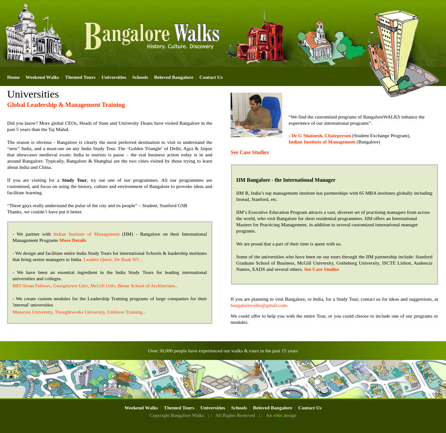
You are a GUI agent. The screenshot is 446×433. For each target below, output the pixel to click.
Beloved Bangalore (173, 77)
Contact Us (211, 77)
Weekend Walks (42, 77)
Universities (114, 77)
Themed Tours (80, 77)
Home (13, 77)
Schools (140, 77)
